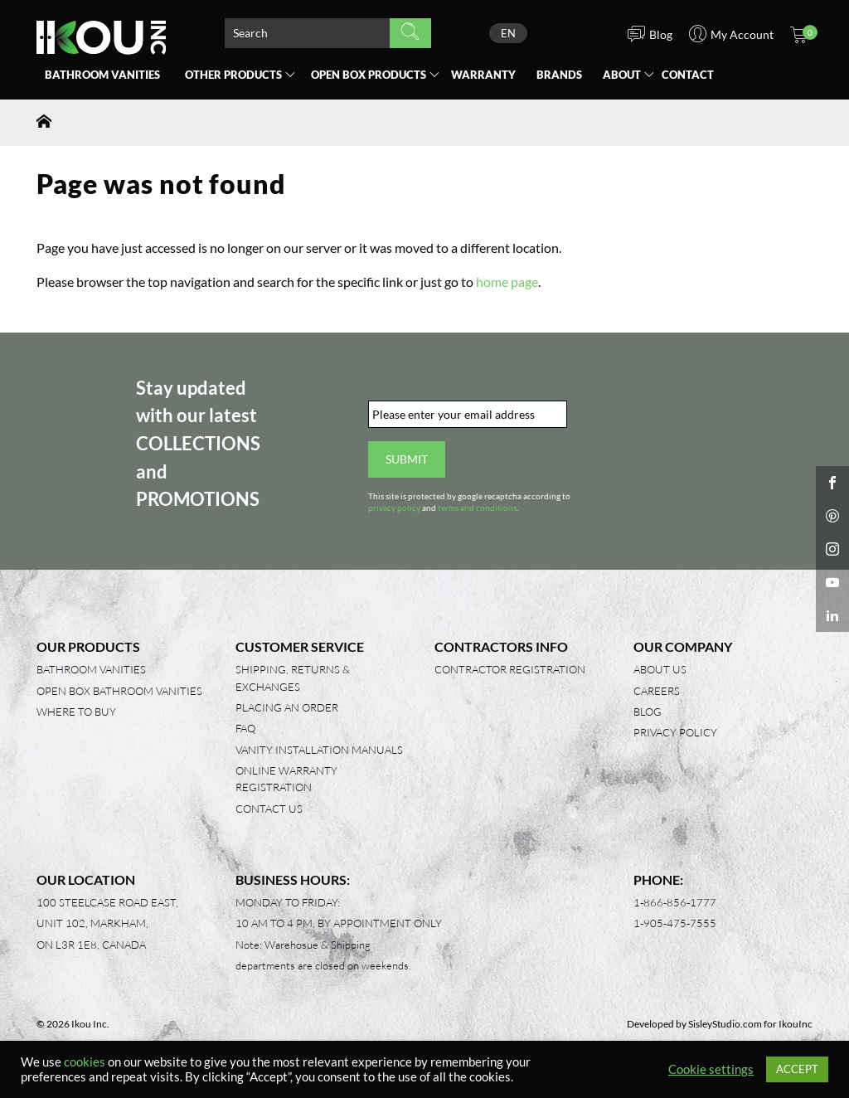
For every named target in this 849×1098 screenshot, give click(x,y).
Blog (647, 711)
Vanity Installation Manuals (319, 749)
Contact (688, 74)
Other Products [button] (233, 74)
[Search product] (307, 33)
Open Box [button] (368, 74)
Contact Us (269, 808)
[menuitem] (508, 33)
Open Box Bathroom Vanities (119, 690)
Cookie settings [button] (711, 1069)
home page (507, 281)
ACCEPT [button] (797, 1069)
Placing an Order (286, 707)
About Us (659, 669)
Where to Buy (76, 711)
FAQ (245, 728)
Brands (559, 74)
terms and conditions (477, 508)
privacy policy (394, 508)
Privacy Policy (675, 732)
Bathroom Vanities (102, 74)
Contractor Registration (509, 669)
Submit (407, 459)
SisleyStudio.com (725, 1024)
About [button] (622, 74)
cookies (84, 1062)
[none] (508, 33)
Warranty (483, 74)
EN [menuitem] (508, 33)
